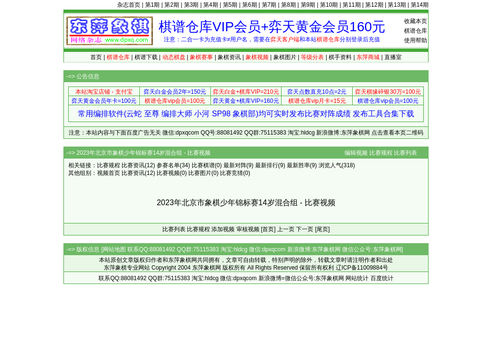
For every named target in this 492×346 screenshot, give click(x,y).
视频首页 (108, 173)
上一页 (286, 229)
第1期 (152, 4)
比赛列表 (405, 152)
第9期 (308, 4)
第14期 (420, 4)
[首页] (268, 229)
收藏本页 (415, 21)
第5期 (230, 4)
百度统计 (382, 278)
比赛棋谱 (203, 165)
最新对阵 (234, 165)
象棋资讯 (229, 57)
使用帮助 (415, 40)
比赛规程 (381, 152)
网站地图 (114, 249)
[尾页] (322, 229)
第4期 (210, 4)
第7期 (269, 4)
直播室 (393, 57)
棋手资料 (340, 57)
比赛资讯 (133, 165)
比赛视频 (168, 173)
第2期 (171, 4)
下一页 (304, 229)
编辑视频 (356, 152)
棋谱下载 (146, 57)
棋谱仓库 (415, 30)
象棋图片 (284, 57)
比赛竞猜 (231, 173)
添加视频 (222, 229)
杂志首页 (128, 4)
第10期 (329, 4)
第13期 (397, 4)
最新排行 (266, 165)
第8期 (288, 4)
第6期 (249, 4)
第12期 (374, 4)
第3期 (191, 4)
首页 (96, 57)
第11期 (351, 4)
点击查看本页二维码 (397, 132)
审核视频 (247, 229)
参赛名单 (168, 165)
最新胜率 (298, 165)
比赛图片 (199, 173)
